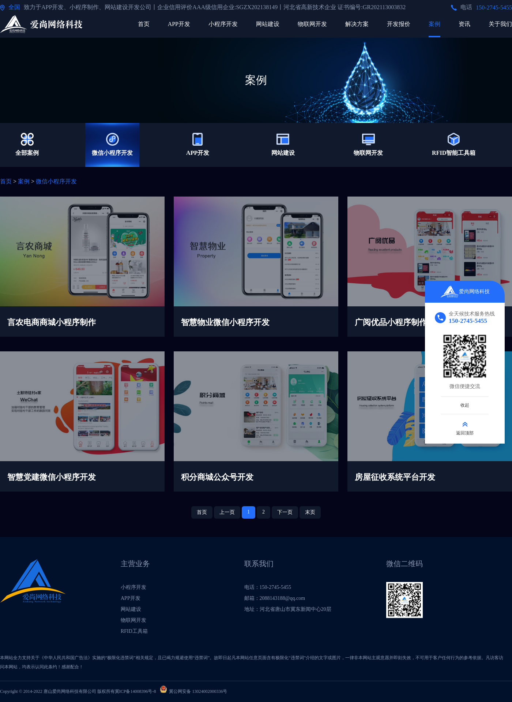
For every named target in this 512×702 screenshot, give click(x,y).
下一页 (285, 512)
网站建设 (267, 24)
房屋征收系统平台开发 (395, 477)
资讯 (464, 24)
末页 (310, 512)
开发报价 (398, 24)
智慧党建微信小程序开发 (51, 477)
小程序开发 (223, 24)
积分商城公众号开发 (217, 477)
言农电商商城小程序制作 (51, 322)
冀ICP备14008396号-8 (135, 691)
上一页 (227, 512)
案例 (434, 24)
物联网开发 (312, 24)
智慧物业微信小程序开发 (225, 322)
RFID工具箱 (134, 631)
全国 (14, 7)
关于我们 (500, 24)
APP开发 (179, 24)
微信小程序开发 (56, 181)
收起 (464, 405)
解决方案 (357, 24)
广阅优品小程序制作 (391, 322)
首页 (144, 24)
